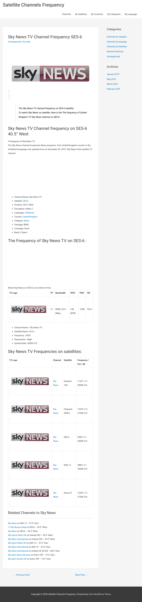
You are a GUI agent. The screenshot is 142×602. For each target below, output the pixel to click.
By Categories (114, 14)
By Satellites (81, 14)
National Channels (115, 51)
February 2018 (113, 88)
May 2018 (111, 78)
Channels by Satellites (117, 46)
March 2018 (112, 83)
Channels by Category (117, 37)
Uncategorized (15, 42)
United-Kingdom (30, 217)
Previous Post (22, 574)
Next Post (81, 574)
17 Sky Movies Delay (17, 527)
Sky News (12, 523)
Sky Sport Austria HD (18, 558)
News (26, 221)
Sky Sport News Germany (20, 554)
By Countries (97, 14)
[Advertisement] (50, 175)
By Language (131, 14)
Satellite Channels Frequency (35, 5)
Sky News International (19, 539)
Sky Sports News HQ (17, 535)
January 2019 (113, 74)
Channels (66, 14)
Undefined (29, 213)
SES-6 (26, 201)
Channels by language (117, 41)
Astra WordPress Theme (99, 594)
